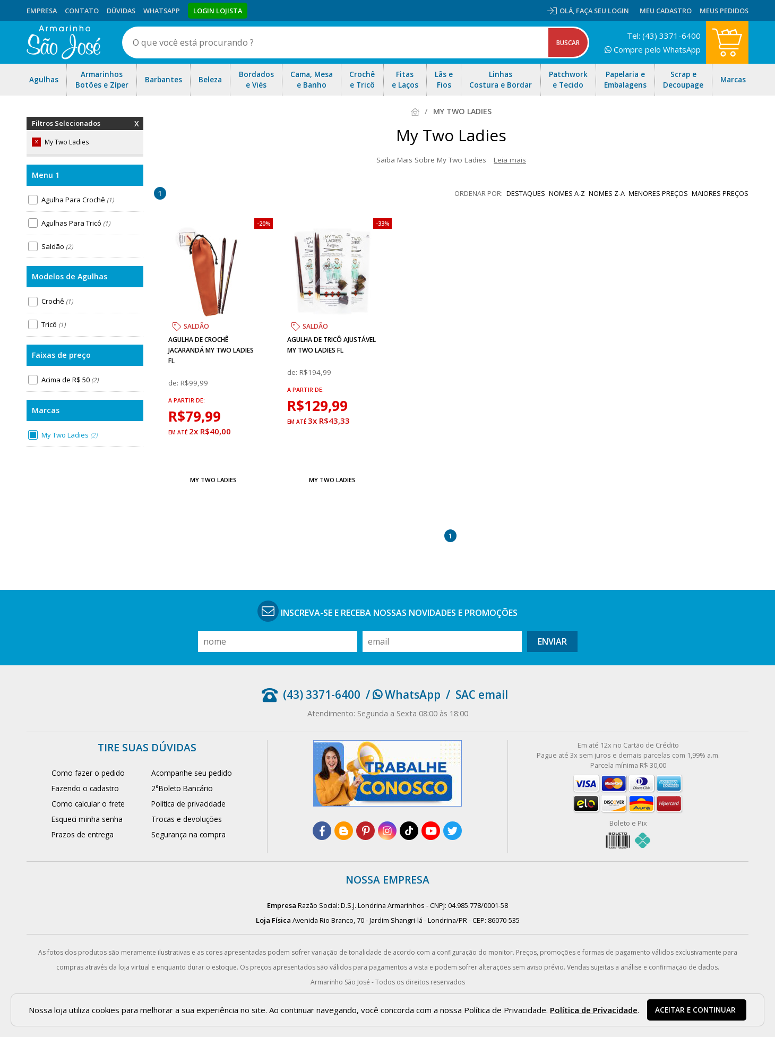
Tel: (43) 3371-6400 (664, 35)
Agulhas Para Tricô (75, 223)
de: (174, 383)
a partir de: (186, 400)
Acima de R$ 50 (69, 379)
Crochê (57, 301)
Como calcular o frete (88, 804)
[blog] (343, 830)
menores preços (658, 193)
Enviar (552, 641)
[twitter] (452, 830)
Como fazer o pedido (88, 773)
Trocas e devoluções (186, 819)
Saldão (57, 246)
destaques (525, 193)
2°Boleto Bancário (182, 788)
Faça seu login (602, 10)
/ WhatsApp (403, 694)
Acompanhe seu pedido (191, 773)
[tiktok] (409, 830)
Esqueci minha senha (87, 819)
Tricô (53, 324)
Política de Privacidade (594, 1010)
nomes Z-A (607, 193)
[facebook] (322, 830)
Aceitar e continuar (695, 1010)
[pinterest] (365, 830)
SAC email (481, 694)
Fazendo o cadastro (85, 788)
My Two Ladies (69, 435)
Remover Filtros (136, 130)
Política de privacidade (188, 804)
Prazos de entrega (82, 834)
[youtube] (430, 830)
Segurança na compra (188, 834)
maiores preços (720, 193)
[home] (63, 42)
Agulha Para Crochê (77, 199)
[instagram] (387, 830)
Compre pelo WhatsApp (653, 49)
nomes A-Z (567, 193)
